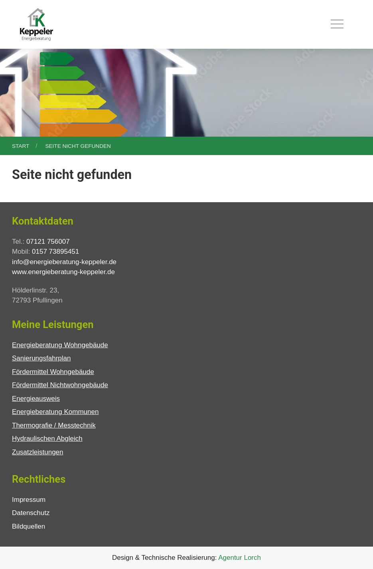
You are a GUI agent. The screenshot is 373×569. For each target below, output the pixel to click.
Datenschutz (31, 513)
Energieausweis (36, 398)
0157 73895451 (55, 251)
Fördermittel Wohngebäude (53, 372)
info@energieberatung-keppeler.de (64, 262)
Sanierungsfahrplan (41, 358)
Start (20, 146)
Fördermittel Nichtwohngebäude (60, 385)
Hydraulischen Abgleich (47, 438)
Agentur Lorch (239, 557)
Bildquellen (28, 526)
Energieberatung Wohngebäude (60, 345)
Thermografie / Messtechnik (54, 425)
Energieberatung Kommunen (55, 412)
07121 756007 (48, 241)
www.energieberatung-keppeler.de (63, 272)
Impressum (28, 499)
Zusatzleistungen (37, 452)
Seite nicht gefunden (78, 146)
